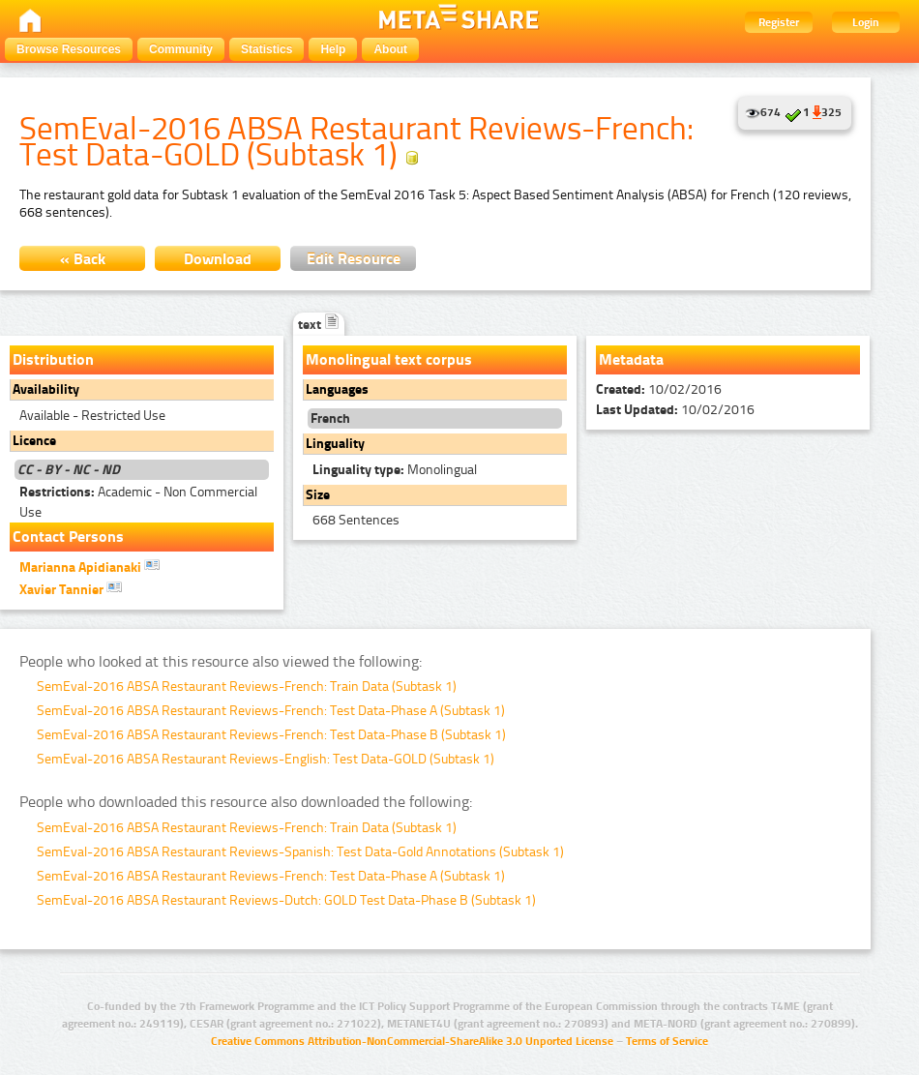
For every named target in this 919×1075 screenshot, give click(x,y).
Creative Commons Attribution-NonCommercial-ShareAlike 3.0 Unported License (412, 1041)
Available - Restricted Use (92, 415)
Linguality (335, 443)
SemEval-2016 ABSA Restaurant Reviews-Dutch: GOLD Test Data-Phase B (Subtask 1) (286, 900)
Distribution (53, 359)
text (319, 324)
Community (181, 49)
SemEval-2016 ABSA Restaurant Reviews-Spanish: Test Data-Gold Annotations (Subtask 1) (300, 852)
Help (332, 49)
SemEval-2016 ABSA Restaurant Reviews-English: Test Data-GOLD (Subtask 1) (265, 759)
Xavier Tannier (70, 588)
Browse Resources (68, 49)
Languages (337, 389)
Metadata (631, 359)
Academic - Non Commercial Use (138, 502)
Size (318, 495)
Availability (46, 389)
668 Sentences (356, 520)
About (390, 49)
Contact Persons (68, 536)
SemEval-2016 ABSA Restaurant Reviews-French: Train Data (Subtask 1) (247, 686)
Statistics (266, 49)
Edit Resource (353, 259)
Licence (34, 441)
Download (218, 259)
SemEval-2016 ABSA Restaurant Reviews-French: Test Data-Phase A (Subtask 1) (271, 710)
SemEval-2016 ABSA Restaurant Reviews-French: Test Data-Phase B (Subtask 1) (271, 735)
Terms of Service (667, 1041)
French (330, 418)
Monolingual (394, 470)
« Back (82, 259)
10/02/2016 (659, 389)
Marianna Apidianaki (89, 566)
